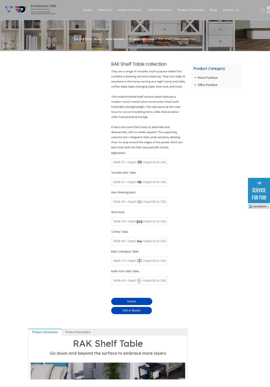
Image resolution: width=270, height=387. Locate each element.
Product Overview (191, 10)
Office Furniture (159, 10)
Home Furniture (130, 10)
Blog (213, 10)
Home (87, 10)
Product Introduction (45, 332)
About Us (105, 10)
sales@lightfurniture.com (261, 206)
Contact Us (231, 10)
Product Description (78, 332)
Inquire (131, 301)
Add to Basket (132, 310)
